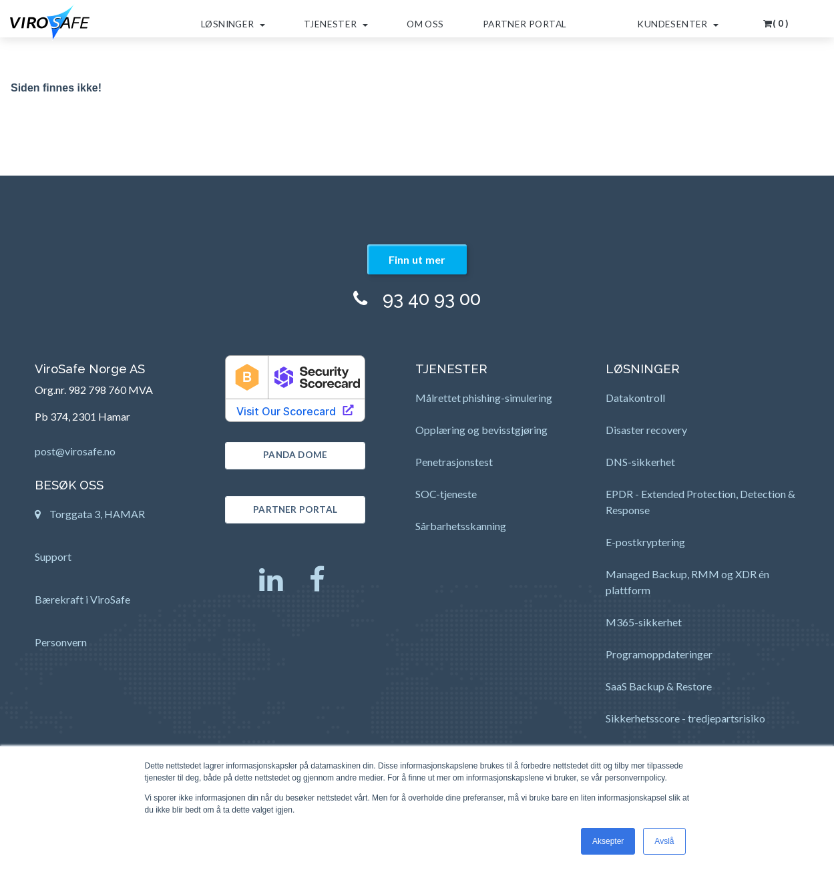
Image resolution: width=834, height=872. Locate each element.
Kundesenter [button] (677, 23)
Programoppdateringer (659, 654)
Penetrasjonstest (454, 461)
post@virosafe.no (75, 451)
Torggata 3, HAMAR (90, 517)
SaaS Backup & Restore (659, 686)
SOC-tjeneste (446, 493)
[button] (776, 19)
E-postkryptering (645, 541)
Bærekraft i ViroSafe (82, 599)
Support (53, 556)
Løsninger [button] (233, 23)
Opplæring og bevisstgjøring (481, 429)
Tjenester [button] (336, 23)
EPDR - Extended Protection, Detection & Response (700, 501)
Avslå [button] (664, 841)
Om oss (425, 23)
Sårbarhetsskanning (460, 525)
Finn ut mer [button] (417, 259)
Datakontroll (635, 397)
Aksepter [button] (608, 841)
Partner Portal (525, 23)
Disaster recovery (646, 429)
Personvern (61, 642)
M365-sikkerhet (644, 622)
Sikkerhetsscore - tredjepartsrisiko (685, 718)
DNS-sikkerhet (640, 461)
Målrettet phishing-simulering (483, 397)
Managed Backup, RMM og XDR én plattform (687, 582)
